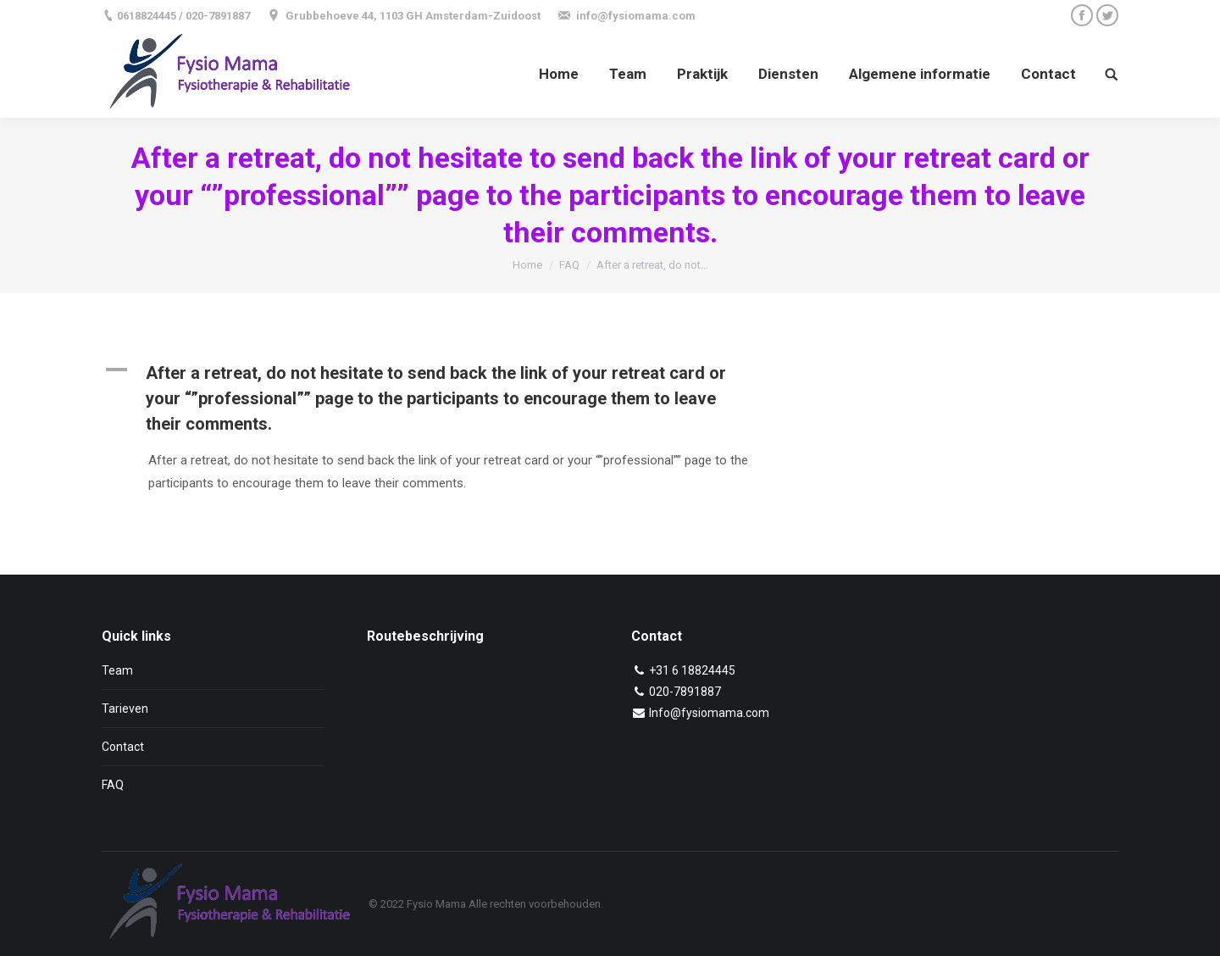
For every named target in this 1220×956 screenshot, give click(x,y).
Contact (123, 746)
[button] (451, 398)
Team (117, 670)
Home (527, 264)
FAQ (569, 264)
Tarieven (125, 708)
